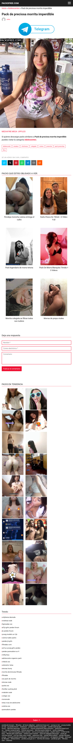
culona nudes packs (9, 638)
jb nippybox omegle (57, 737)
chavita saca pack (27, 730)
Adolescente (7, 146)
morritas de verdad (43, 739)
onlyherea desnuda (8, 617)
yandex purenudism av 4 (10, 651)
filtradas (5, 675)
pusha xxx (5, 686)
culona (41, 146)
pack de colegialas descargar (49, 733)
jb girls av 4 (25, 728)
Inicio (4, 8)
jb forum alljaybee (29, 725)
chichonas (25, 146)
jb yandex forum (7, 631)
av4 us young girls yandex (11, 648)
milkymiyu (5, 655)
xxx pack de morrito (9, 679)
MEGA (14, 131)
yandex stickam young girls (37, 727)
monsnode (6, 699)
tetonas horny (7, 668)
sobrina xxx (6, 706)
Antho (8, 19)
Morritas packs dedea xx (43, 730)
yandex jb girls (7, 641)
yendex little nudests (50, 735)
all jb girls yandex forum (10, 627)
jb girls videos (55, 732)
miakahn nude (7, 692)
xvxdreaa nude (7, 621)
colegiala (33, 146)
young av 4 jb (55, 725)
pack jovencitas (59, 146)
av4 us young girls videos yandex (19, 732)
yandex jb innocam (8, 725)
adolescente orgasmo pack (12, 658)
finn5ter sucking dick (9, 689)
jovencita (49, 146)
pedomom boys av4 (42, 725)
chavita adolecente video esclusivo (42, 728)
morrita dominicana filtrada (12, 672)
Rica (4, 150)
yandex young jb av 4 (28, 739)
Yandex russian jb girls (12, 730)
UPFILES (22, 131)
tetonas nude (6, 682)
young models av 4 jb (9, 634)
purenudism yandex (9, 710)
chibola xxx (6, 662)
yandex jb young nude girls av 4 (38, 737)
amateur (16, 146)
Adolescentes (14, 8)
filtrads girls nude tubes (14, 733)
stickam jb (23, 727)
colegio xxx (6, 696)
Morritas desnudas (13, 728)
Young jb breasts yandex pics (17, 737)
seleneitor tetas (7, 665)
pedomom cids (37, 735)
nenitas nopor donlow (31, 733)
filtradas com (7, 645)
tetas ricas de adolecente (11, 703)
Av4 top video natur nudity (22, 735)
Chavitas (9, 740)
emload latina (15, 739)
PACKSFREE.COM (10, 3)
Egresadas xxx (7, 624)
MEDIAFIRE (6, 131)
